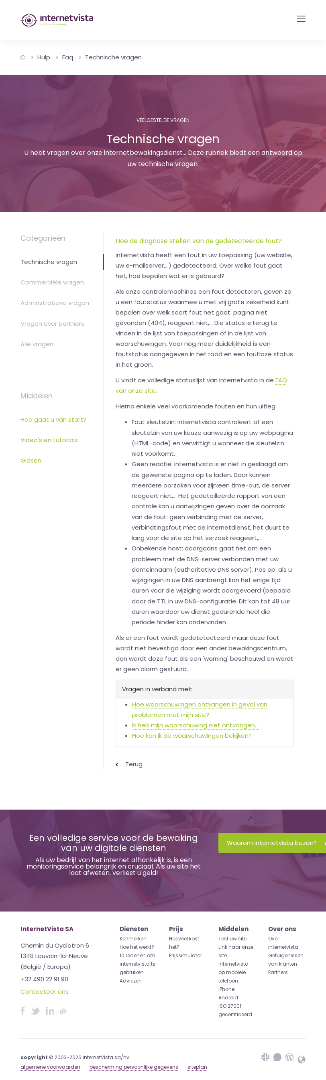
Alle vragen (36, 344)
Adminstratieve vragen (54, 302)
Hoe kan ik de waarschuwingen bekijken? (192, 735)
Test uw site (232, 938)
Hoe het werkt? (137, 947)
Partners (278, 972)
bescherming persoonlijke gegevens (134, 1067)
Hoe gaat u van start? (53, 419)
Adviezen (131, 980)
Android (228, 997)
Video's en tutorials (49, 440)
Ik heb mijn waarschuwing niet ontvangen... (195, 725)
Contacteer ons (44, 991)
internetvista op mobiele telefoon (233, 972)
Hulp (43, 57)
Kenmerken (133, 938)
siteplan (197, 1067)
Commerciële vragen (52, 282)
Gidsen (30, 460)
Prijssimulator (185, 955)
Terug (129, 764)
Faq (67, 57)
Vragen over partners (52, 323)
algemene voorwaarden (50, 1067)
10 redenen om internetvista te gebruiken (137, 964)
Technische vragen (113, 57)
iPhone (226, 989)
